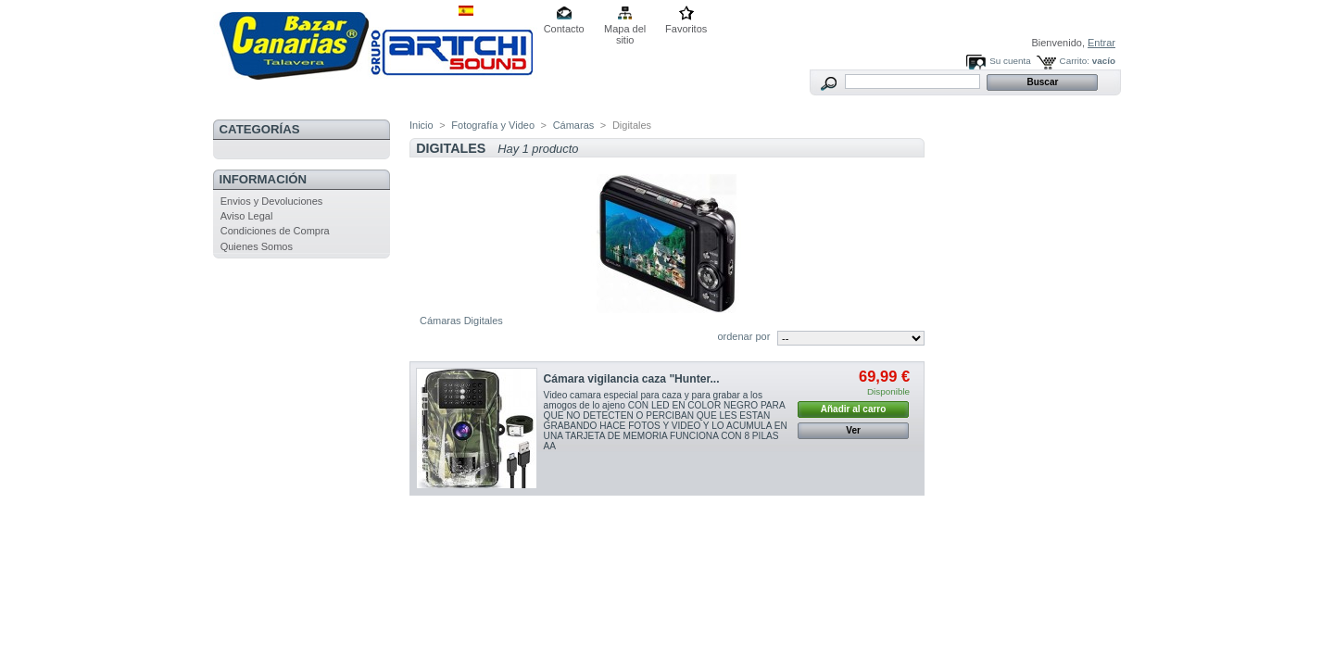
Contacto (564, 28)
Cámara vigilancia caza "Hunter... (632, 378)
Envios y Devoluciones (271, 201)
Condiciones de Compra (275, 230)
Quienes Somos (256, 246)
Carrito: (1074, 61)
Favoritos (686, 28)
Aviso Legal (246, 215)
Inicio (421, 125)
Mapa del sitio (625, 30)
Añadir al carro (854, 409)
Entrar (1101, 42)
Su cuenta (1009, 61)
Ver (853, 430)
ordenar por (743, 336)
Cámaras (574, 125)
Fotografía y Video (493, 125)
